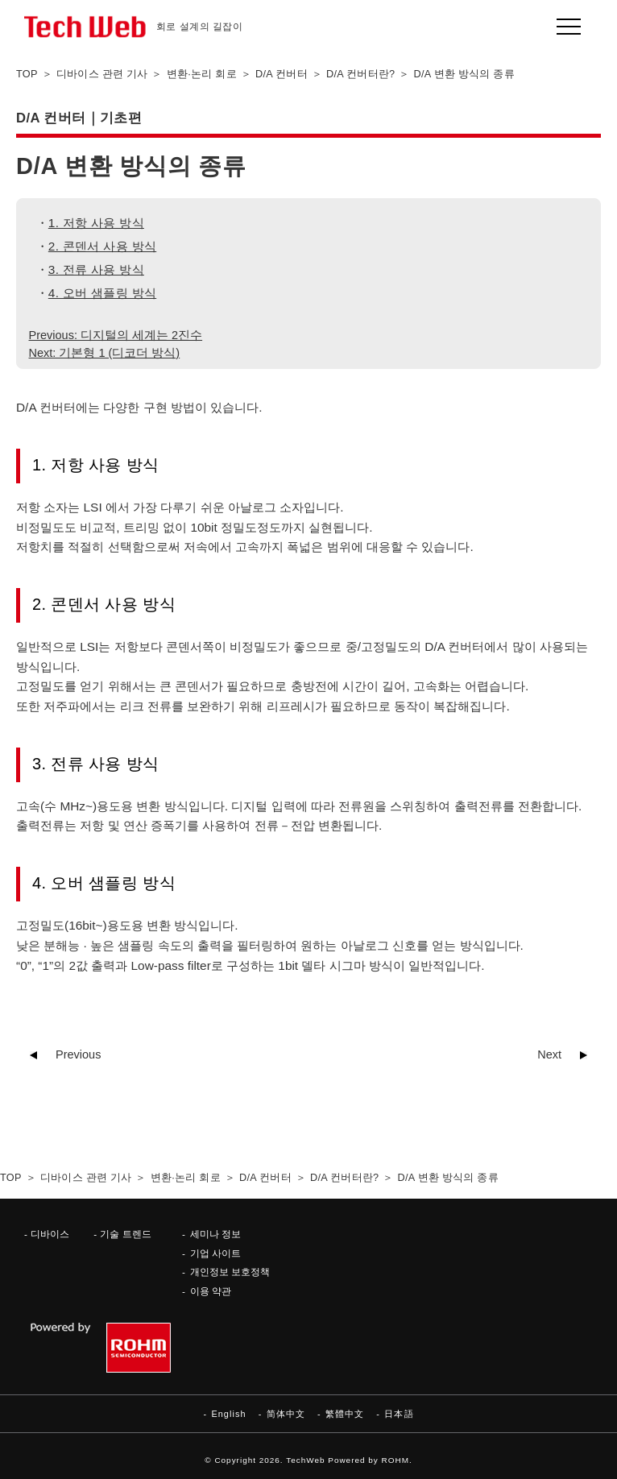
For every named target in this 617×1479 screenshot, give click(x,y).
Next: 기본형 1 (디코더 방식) (104, 352)
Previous (78, 1054)
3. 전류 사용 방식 (96, 269)
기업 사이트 (215, 1253)
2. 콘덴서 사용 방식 (102, 246)
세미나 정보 (215, 1233)
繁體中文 (344, 1414)
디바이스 (50, 1233)
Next (549, 1054)
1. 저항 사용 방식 (96, 223)
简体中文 (286, 1414)
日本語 (398, 1414)
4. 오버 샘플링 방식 (102, 293)
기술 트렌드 (125, 1233)
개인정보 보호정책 (230, 1271)
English (228, 1414)
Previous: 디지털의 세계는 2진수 (116, 335)
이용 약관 (210, 1291)
